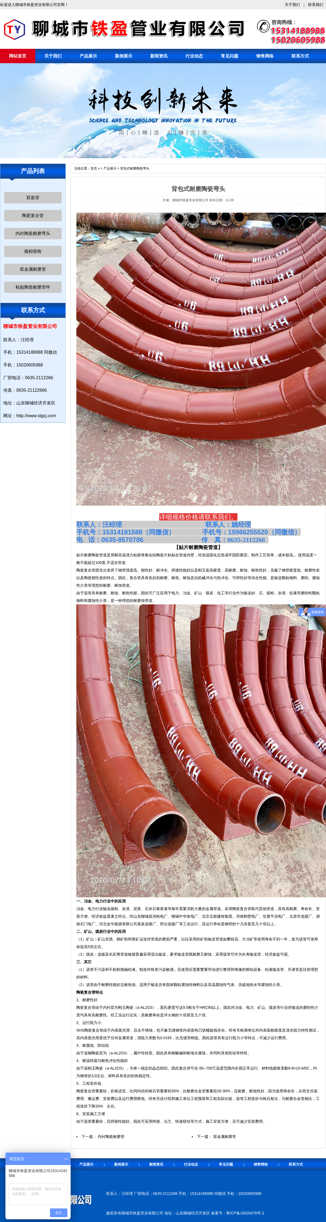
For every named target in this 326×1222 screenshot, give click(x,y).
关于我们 (292, 4)
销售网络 (265, 56)
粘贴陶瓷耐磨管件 (32, 287)
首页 (93, 168)
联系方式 (300, 56)
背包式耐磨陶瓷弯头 (134, 168)
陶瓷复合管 (33, 215)
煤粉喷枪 (33, 251)
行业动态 (194, 56)
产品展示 (88, 56)
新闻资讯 (159, 56)
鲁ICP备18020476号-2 (245, 1213)
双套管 (32, 197)
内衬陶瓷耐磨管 (111, 1136)
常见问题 (229, 56)
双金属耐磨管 (33, 269)
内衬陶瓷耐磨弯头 (32, 233)
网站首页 (17, 56)
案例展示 (123, 56)
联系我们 (315, 4)
